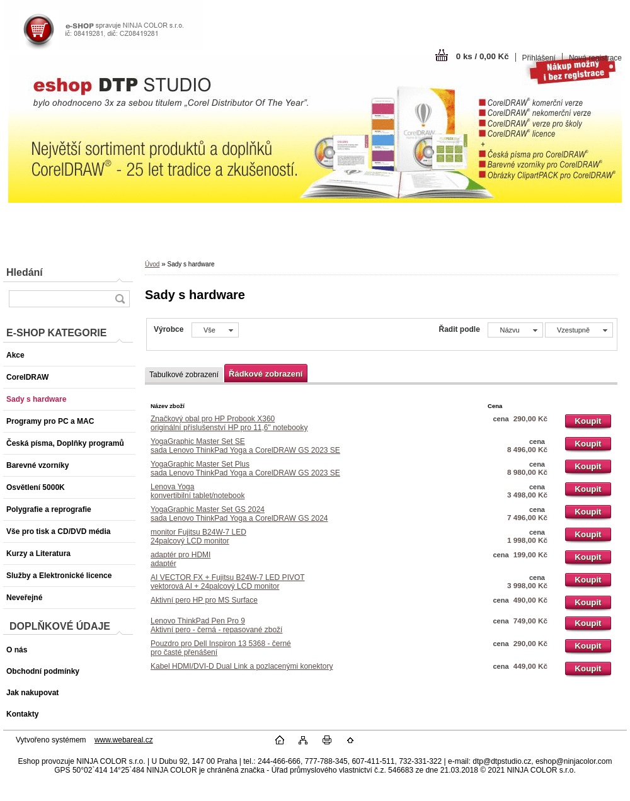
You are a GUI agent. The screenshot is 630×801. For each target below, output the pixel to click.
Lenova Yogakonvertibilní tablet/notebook (197, 491)
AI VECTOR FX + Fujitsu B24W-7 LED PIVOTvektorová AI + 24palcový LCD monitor (228, 582)
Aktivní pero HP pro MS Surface (204, 600)
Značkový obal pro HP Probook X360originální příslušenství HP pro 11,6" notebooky (229, 423)
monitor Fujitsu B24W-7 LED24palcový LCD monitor (198, 536)
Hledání (24, 272)
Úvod (152, 264)
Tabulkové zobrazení (184, 374)
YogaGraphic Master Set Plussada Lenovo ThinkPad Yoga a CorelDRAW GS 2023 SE (245, 468)
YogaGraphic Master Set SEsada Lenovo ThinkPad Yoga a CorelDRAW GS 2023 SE (245, 446)
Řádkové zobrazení (265, 373)
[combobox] (515, 330)
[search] (119, 299)
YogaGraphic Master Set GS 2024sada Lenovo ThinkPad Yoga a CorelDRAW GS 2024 (239, 514)
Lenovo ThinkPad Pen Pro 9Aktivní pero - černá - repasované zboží (216, 625)
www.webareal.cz (123, 740)
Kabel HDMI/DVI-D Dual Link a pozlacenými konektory (242, 666)
